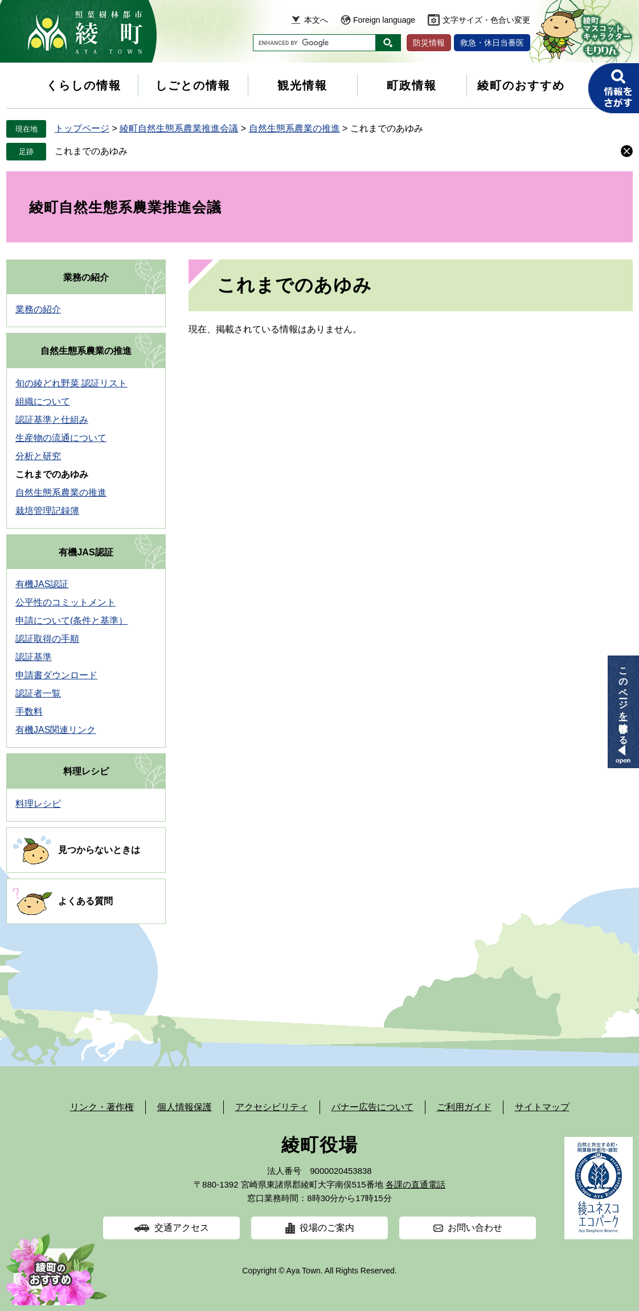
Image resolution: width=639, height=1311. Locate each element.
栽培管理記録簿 (47, 511)
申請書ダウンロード (56, 675)
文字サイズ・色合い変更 (486, 19)
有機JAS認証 (86, 552)
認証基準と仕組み (51, 419)
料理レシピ (86, 771)
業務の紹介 (86, 277)
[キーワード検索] (314, 43)
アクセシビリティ (271, 1107)
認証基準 (33, 657)
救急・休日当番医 (492, 42)
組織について (42, 401)
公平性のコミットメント (65, 602)
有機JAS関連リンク (55, 730)
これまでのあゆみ (91, 151)
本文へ (316, 19)
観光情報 (302, 85)
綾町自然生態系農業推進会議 (179, 128)
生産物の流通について (60, 438)
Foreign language (384, 19)
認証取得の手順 (47, 639)
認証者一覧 (38, 693)
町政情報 (412, 85)
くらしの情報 (83, 85)
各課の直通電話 (415, 1184)
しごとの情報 (193, 85)
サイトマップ (542, 1107)
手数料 (29, 711)
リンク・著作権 (102, 1107)
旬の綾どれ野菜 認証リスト (71, 383)
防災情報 (429, 42)
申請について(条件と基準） (71, 620)
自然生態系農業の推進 (294, 128)
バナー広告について (372, 1107)
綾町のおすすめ (521, 85)
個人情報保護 (184, 1107)
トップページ (82, 128)
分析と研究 (38, 456)
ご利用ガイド (464, 1107)
